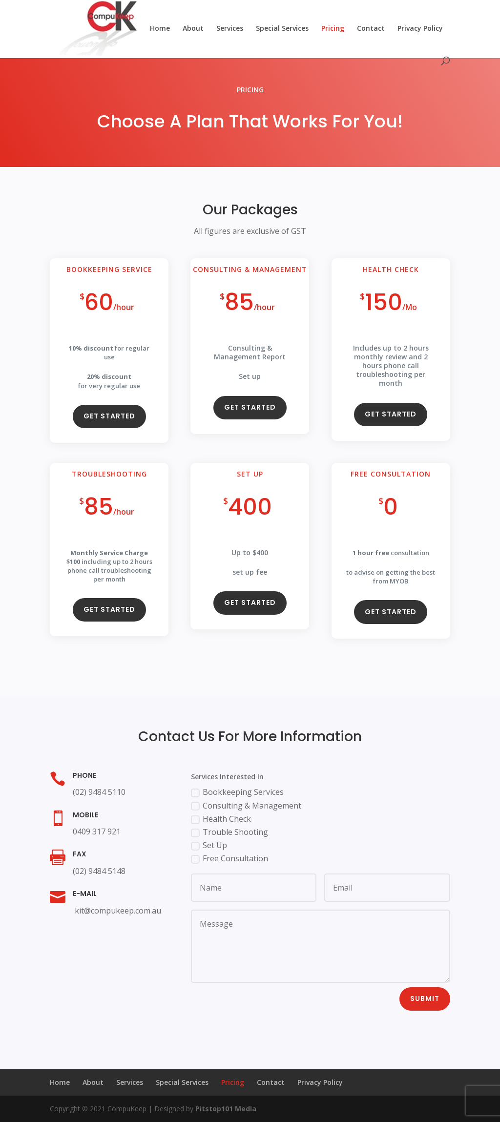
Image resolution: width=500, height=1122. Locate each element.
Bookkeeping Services (237, 792)
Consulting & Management (246, 805)
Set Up (209, 845)
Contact (371, 29)
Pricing (332, 29)
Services (229, 29)
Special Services (282, 29)
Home (160, 29)
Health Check (221, 818)
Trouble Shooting (229, 832)
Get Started (109, 419)
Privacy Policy (420, 29)
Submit (424, 998)
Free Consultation (229, 858)
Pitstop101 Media (225, 1108)
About (193, 29)
